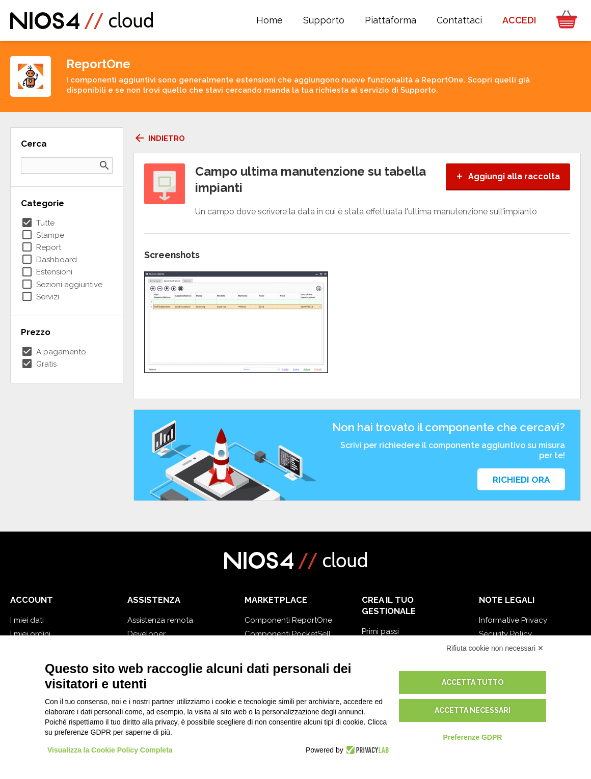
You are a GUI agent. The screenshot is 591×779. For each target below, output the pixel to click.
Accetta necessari (473, 710)
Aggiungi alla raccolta (508, 176)
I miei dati (27, 620)
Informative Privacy (513, 620)
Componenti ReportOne (288, 620)
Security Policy (505, 633)
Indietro (159, 138)
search (104, 165)
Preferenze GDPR (472, 737)
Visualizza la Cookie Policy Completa (110, 750)
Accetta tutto (472, 682)
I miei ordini (30, 633)
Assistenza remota (160, 620)
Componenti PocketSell (288, 633)
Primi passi (380, 631)
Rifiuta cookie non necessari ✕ (495, 648)
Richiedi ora (521, 480)
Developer (146, 633)
